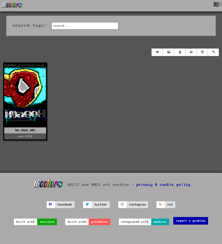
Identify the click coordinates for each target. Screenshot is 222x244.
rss (170, 204)
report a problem (190, 221)
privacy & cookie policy (163, 185)
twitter (100, 204)
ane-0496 (25, 136)
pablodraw (99, 222)
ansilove (47, 222)
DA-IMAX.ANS (25, 130)
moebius (160, 222)
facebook (64, 204)
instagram (137, 204)
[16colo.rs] (12, 6)
